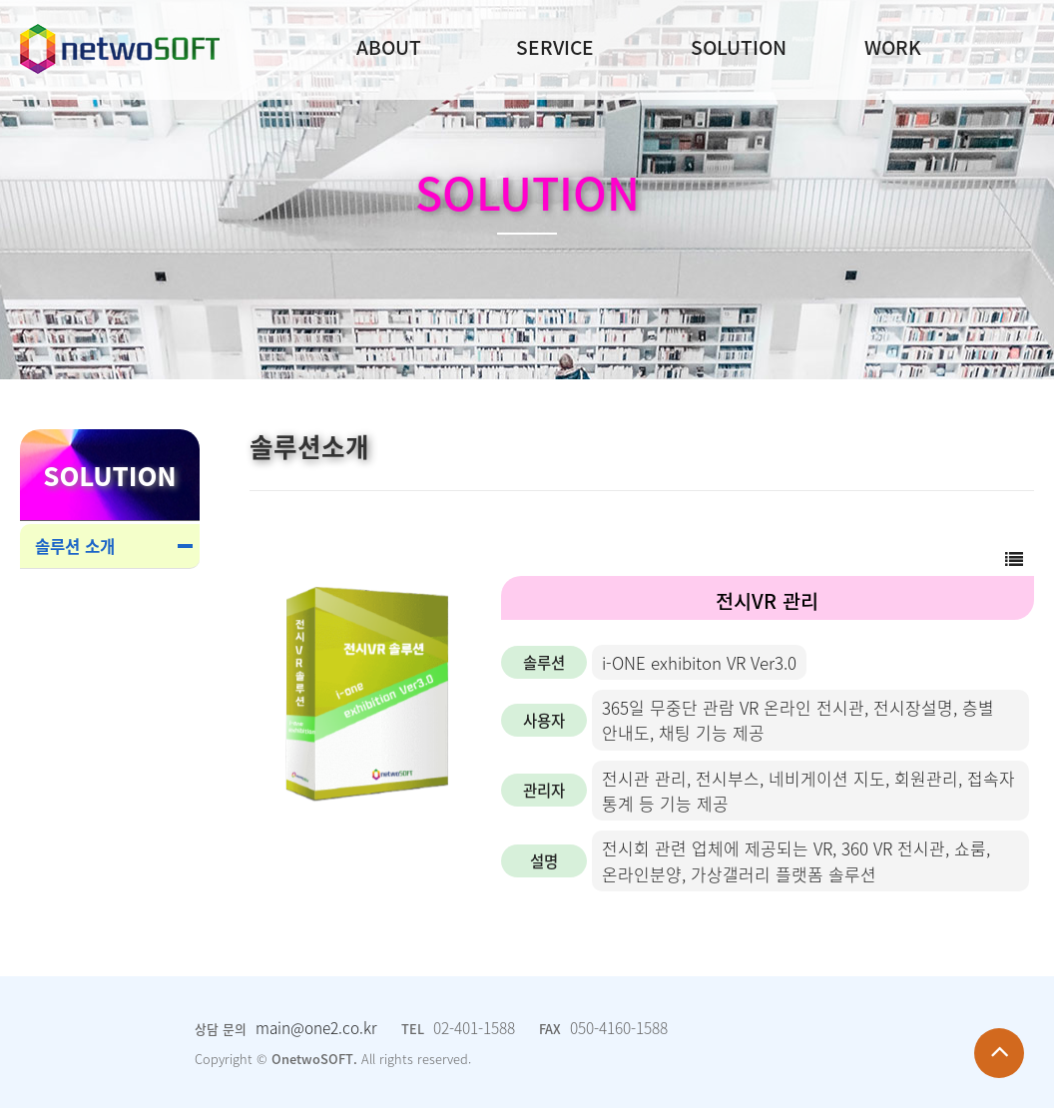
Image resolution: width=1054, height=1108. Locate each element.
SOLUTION (739, 47)
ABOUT (388, 47)
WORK (892, 47)
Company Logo (120, 49)
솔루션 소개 (75, 546)
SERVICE (555, 47)
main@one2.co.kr (316, 1027)
